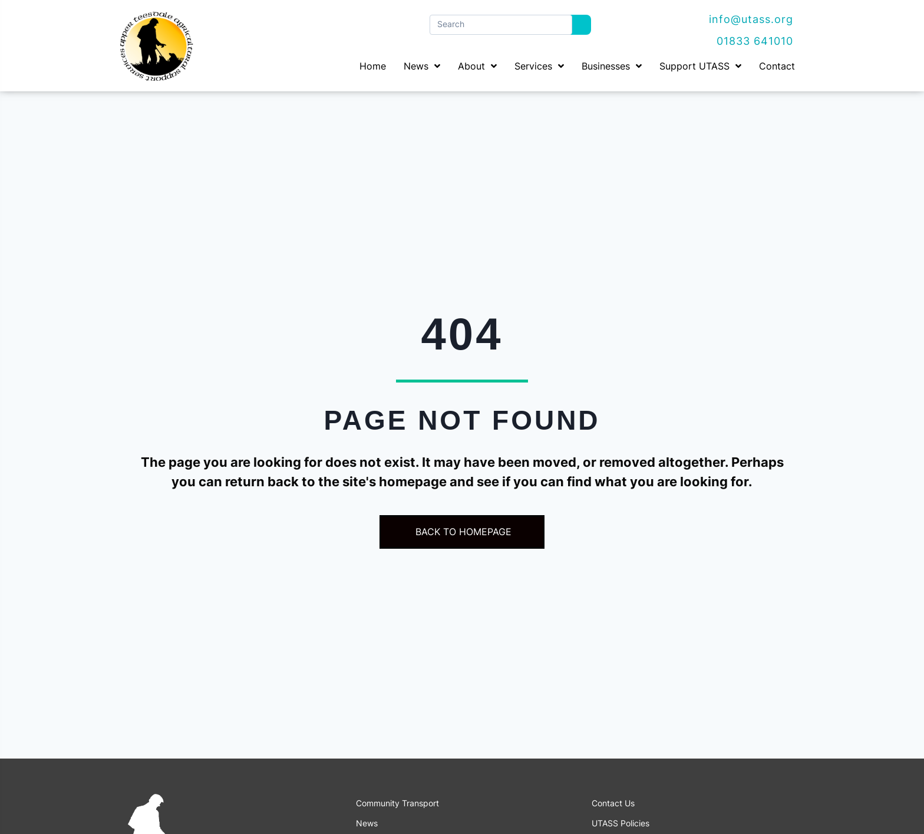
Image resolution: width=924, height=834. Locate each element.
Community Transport (397, 803)
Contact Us (613, 803)
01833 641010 (755, 41)
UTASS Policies (620, 823)
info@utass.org (751, 19)
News (367, 823)
